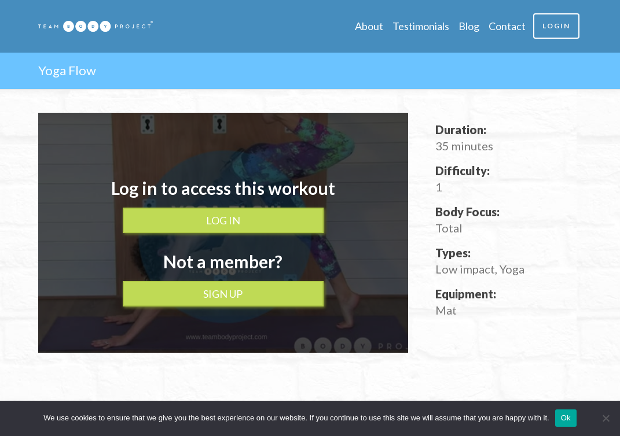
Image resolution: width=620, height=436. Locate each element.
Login (556, 25)
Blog (468, 26)
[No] (605, 418)
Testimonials (420, 26)
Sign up (223, 293)
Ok (566, 417)
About (369, 26)
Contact (507, 26)
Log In (223, 220)
